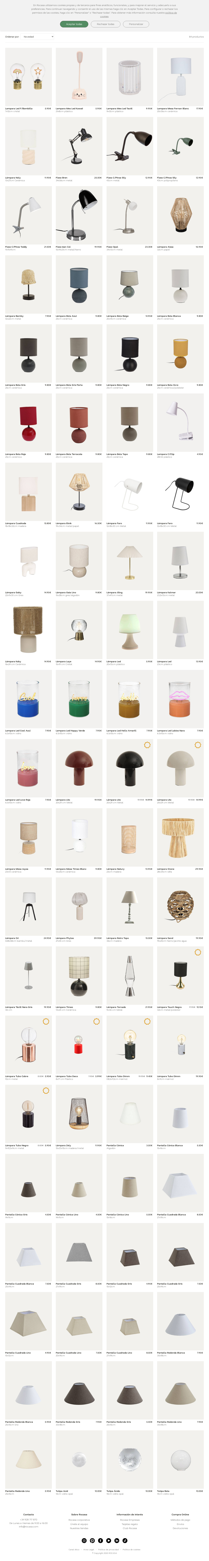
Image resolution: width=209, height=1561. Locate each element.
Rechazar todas (105, 24)
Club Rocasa (130, 1528)
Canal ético (74, 1549)
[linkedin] (116, 1540)
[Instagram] (84, 1540)
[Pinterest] (92, 1540)
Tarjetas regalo (130, 1524)
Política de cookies (131, 1549)
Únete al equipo (79, 1524)
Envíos (180, 1524)
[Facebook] (100, 1540)
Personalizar (136, 24)
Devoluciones (180, 1528)
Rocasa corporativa (79, 1519)
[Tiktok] (125, 1540)
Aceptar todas (74, 24)
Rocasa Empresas (130, 1519)
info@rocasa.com (28, 1526)
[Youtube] (108, 1540)
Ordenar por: (12, 36)
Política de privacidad (108, 1549)
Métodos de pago (180, 1519)
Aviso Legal (88, 1549)
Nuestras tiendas (79, 1528)
